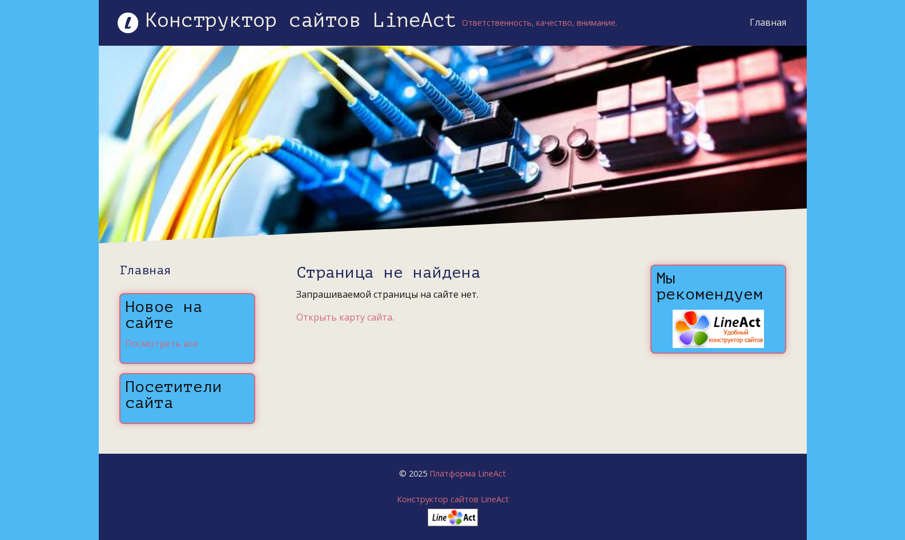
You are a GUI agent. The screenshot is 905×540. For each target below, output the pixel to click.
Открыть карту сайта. (345, 317)
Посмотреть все (161, 343)
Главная (768, 22)
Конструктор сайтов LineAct (453, 499)
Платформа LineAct (467, 473)
